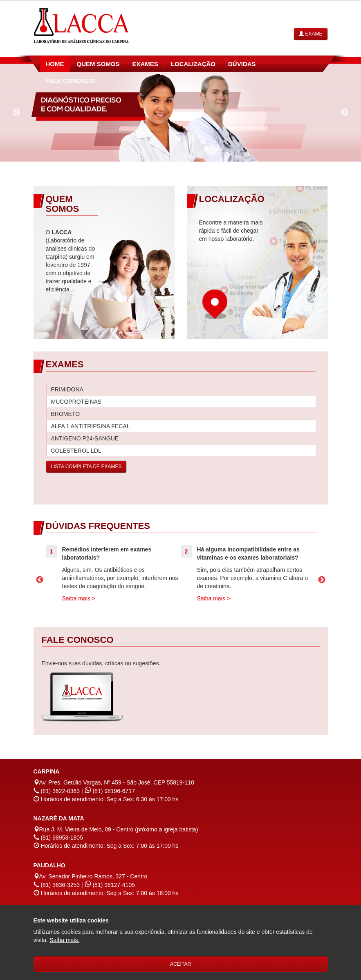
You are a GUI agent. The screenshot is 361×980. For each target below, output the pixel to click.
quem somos (98, 63)
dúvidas (242, 63)
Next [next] (345, 113)
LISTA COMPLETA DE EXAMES (86, 466)
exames (145, 63)
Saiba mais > (78, 598)
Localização (193, 63)
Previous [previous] (16, 113)
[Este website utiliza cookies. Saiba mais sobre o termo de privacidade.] (64, 940)
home (55, 63)
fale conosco (70, 80)
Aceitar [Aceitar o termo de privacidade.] (180, 964)
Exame (310, 34)
